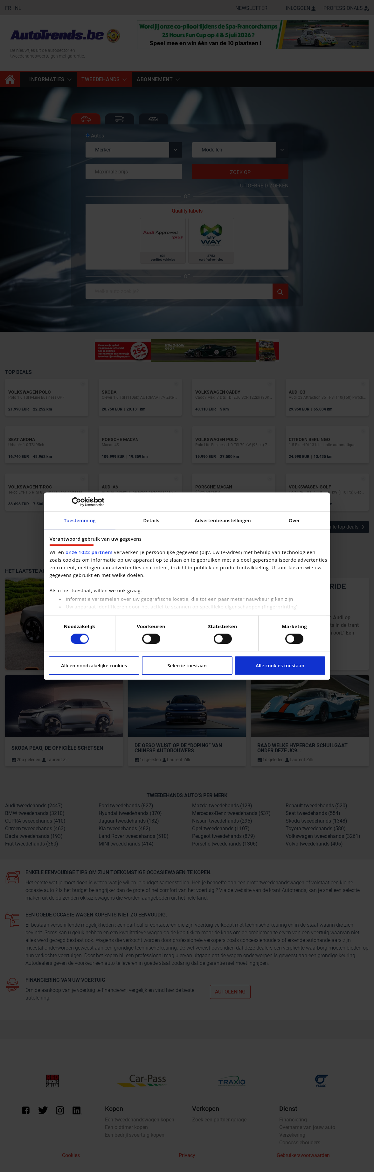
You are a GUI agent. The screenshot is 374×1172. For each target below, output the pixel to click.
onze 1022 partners (89, 552)
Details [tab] (151, 520)
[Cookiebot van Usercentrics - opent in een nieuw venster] (76, 502)
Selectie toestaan (187, 665)
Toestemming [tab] (80, 520)
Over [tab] (294, 520)
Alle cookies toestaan (280, 665)
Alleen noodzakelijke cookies (94, 665)
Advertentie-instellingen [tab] (223, 520)
